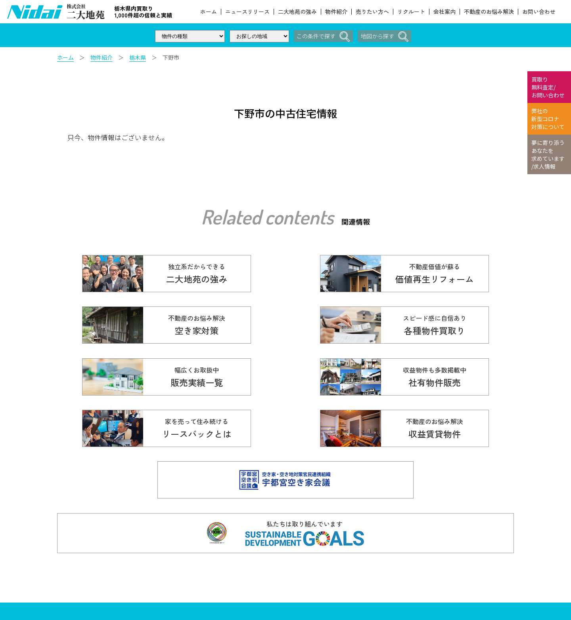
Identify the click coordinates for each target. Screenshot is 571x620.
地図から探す (386, 36)
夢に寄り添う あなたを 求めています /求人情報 (548, 154)
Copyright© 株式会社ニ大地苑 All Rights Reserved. (205, 582)
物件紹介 (336, 12)
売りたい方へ (372, 12)
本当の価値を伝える (448, 563)
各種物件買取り (311, 549)
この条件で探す (321, 36)
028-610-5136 (178, 565)
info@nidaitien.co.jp (219, 574)
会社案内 (444, 12)
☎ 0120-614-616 (205, 552)
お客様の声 (371, 563)
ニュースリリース (247, 12)
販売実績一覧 (308, 563)
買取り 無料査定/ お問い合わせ (548, 87)
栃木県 (137, 57)
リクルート (411, 12)
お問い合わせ (539, 12)
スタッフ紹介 (374, 589)
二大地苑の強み (297, 12)
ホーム (208, 12)
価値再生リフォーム (382, 549)
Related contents (267, 216)
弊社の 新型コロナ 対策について (548, 119)
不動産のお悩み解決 (489, 12)
